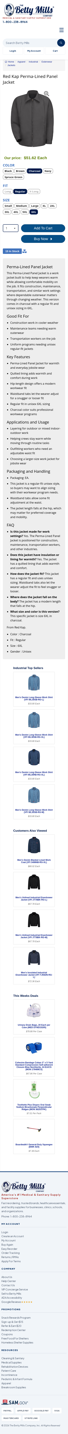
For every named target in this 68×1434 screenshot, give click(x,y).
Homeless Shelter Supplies (17, 1342)
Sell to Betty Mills (11, 1293)
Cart (55, 51)
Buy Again (7, 1244)
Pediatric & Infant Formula (16, 1379)
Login (4, 1232)
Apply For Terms (11, 1261)
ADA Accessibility (11, 1297)
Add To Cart (43, 228)
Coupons (7, 1334)
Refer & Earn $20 (11, 1325)
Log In (13, 51)
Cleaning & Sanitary (12, 1358)
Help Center (8, 1281)
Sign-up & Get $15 (12, 1321)
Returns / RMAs (10, 1257)
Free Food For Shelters (15, 1338)
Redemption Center (13, 1330)
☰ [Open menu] (61, 29)
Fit (5, 185)
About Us (6, 1277)
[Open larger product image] (32, 118)
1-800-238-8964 (21, 1216)
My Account (34, 51)
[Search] (61, 43)
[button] (5, 118)
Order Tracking (10, 1252)
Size (6, 200)
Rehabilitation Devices (14, 1366)
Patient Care (8, 1370)
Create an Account (12, 1236)
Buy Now (43, 239)
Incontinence (9, 1374)
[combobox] (10, 228)
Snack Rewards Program (16, 1317)
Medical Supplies (11, 1362)
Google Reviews (17, 1301)
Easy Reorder (9, 1248)
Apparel (6, 1383)
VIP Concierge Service (14, 1289)
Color (9, 165)
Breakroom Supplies (13, 1387)
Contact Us (8, 1285)
